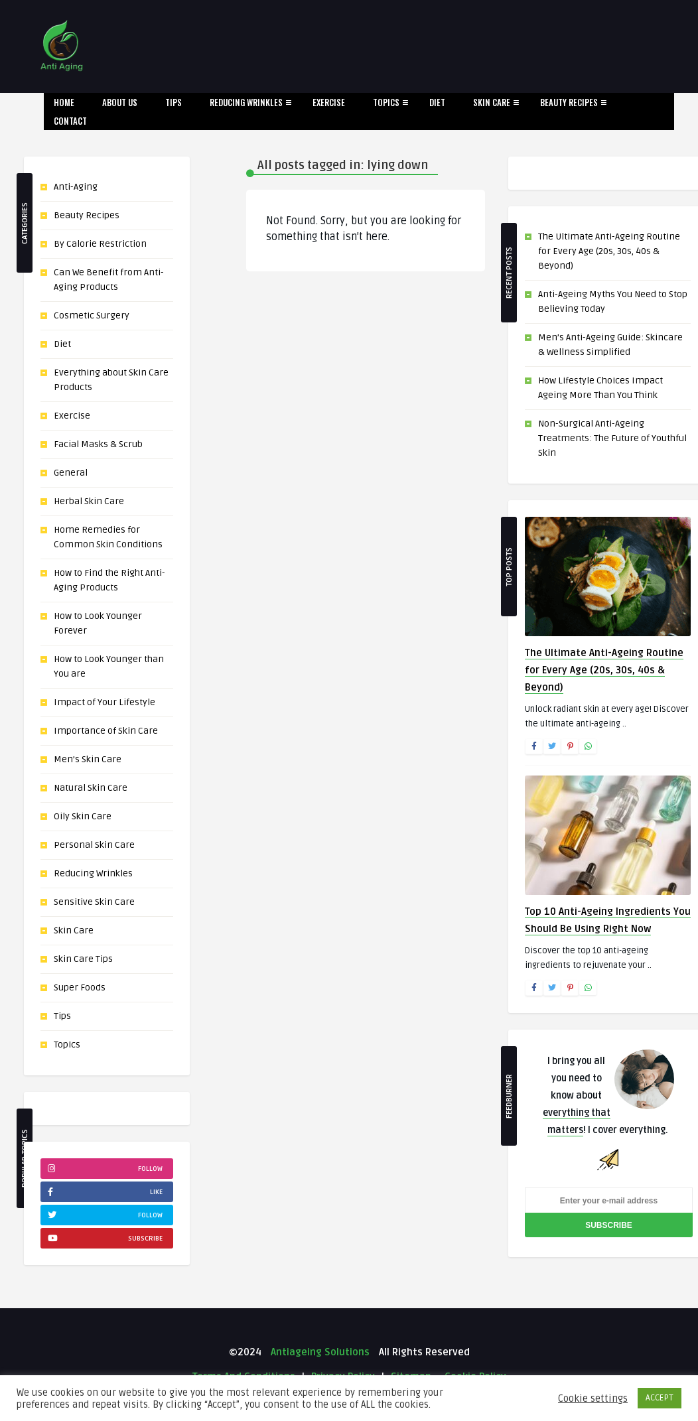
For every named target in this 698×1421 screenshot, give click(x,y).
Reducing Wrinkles (246, 102)
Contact (70, 120)
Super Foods (79, 987)
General (71, 472)
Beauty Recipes (569, 102)
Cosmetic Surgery (91, 315)
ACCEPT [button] (659, 1397)
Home (64, 102)
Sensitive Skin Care (94, 902)
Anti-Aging (76, 186)
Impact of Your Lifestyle (104, 702)
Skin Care (491, 102)
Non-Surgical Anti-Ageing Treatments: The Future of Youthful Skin (612, 438)
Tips (173, 102)
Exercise (329, 102)
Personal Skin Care (94, 844)
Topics (386, 102)
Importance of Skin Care (106, 730)
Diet (437, 102)
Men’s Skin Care (87, 759)
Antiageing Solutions (319, 1352)
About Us (119, 102)
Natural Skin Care (90, 787)
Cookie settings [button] (593, 1398)
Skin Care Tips (83, 959)
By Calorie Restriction (100, 243)
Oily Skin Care (82, 816)
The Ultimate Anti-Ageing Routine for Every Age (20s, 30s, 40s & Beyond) (609, 251)
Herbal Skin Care (89, 501)
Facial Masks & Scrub (98, 444)
